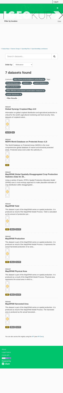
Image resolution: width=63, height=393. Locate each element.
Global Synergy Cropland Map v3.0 (20, 109)
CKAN (6, 363)
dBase (12, 229)
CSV (7, 165)
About (4, 349)
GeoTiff (8, 132)
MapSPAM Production (15, 239)
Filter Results (12, 98)
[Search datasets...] (28, 56)
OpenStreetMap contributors (39, 48)
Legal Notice (6, 352)
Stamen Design (15, 48)
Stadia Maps (5, 48)
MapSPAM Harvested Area (16, 304)
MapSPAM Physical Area (16, 271)
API (33, 336)
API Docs (40, 336)
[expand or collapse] (57, 8)
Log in (56, 2)
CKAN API (5, 355)
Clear (59, 21)
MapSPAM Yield (12, 206)
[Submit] (54, 56)
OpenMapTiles (26, 48)
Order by (8, 65)
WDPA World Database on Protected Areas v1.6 (26, 142)
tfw (13, 132)
